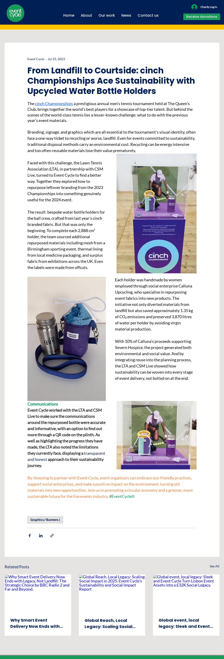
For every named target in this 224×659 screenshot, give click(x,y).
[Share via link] (52, 535)
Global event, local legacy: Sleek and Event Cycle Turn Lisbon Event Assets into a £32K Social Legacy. (185, 623)
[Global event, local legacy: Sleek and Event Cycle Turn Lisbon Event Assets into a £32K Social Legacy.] (186, 593)
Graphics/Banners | (45, 520)
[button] (86, 13)
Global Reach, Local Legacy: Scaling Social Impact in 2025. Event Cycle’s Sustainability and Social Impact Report (108, 624)
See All (214, 566)
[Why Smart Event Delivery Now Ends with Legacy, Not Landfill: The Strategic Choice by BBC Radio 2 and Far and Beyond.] (38, 593)
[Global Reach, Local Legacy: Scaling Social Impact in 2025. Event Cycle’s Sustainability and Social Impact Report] (112, 593)
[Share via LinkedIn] (41, 535)
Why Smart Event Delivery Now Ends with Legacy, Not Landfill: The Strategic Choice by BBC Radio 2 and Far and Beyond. (36, 623)
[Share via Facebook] (29, 535)
